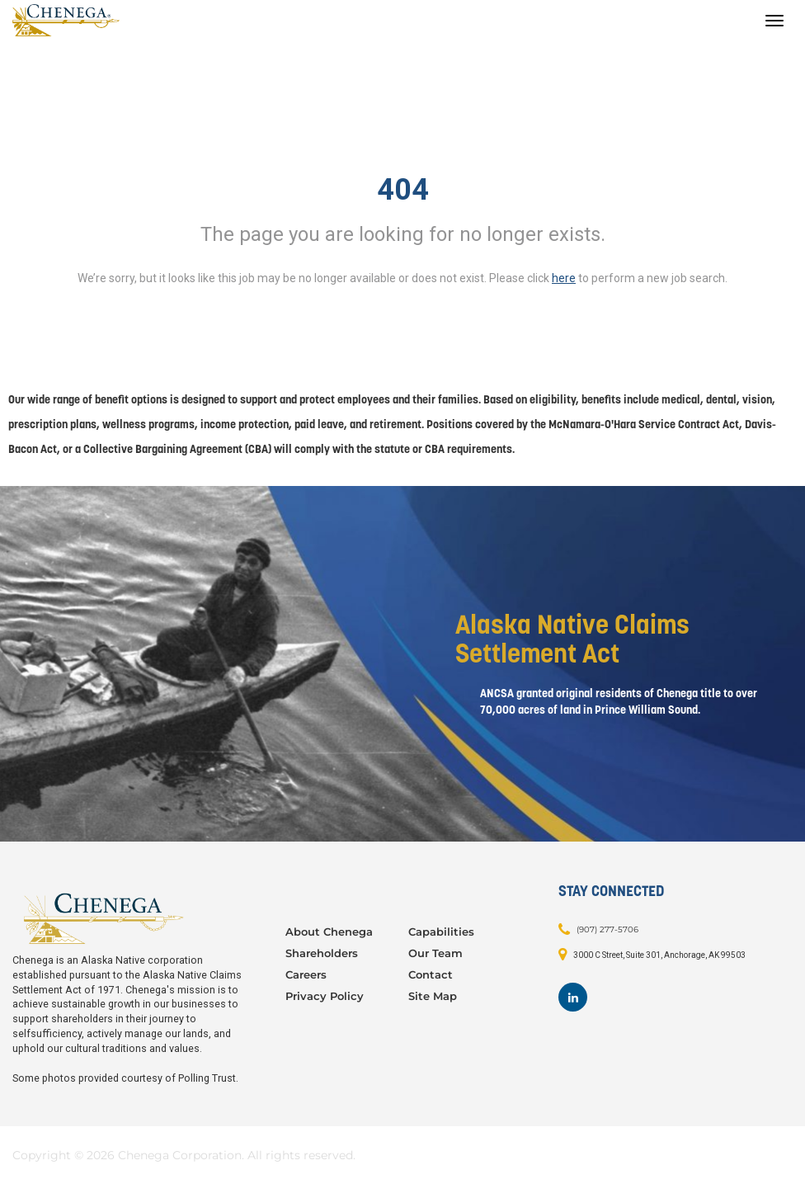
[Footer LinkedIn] (572, 997)
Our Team (435, 953)
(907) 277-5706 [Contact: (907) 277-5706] (607, 929)
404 (403, 189)
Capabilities (441, 931)
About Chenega (329, 931)
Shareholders (321, 953)
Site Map (432, 995)
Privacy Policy (324, 995)
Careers (306, 974)
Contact (430, 974)
